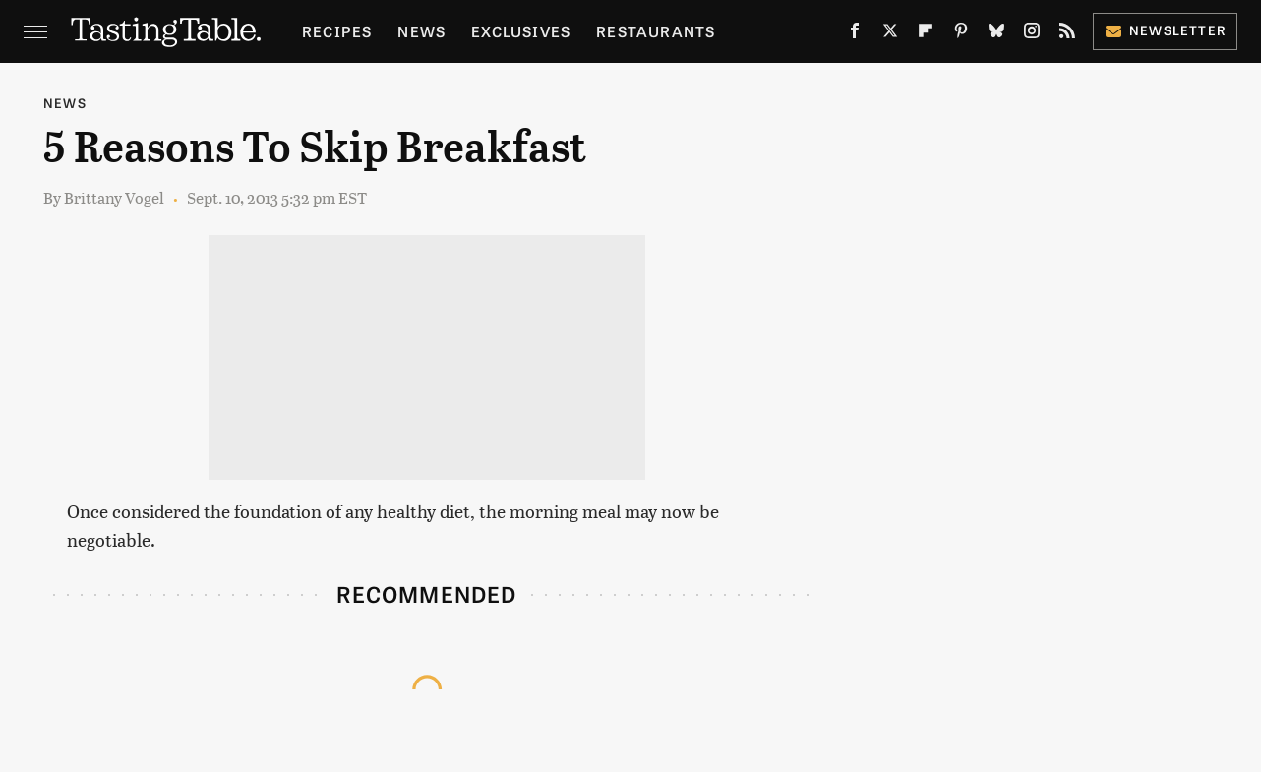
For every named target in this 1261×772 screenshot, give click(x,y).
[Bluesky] (996, 34)
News (421, 31)
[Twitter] (890, 34)
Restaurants (655, 31)
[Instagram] (1032, 34)
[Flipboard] (925, 34)
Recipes (337, 31)
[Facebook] (855, 34)
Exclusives (520, 31)
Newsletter (1165, 30)
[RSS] (1067, 34)
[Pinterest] (961, 34)
